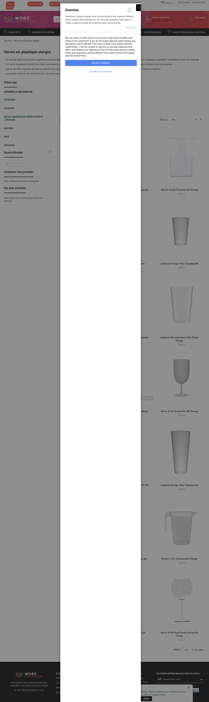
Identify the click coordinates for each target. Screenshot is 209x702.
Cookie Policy (71, 673)
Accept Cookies (101, 689)
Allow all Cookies (101, 698)
